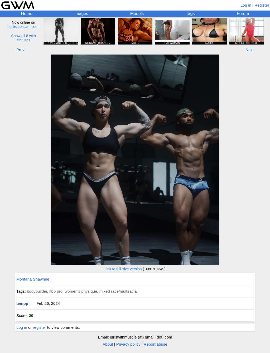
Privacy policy (128, 344)
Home (26, 13)
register (39, 327)
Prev (20, 49)
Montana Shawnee (32, 279)
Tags (190, 13)
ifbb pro (55, 291)
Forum (243, 13)
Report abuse (155, 344)
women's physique (81, 291)
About (108, 344)
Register (261, 5)
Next (249, 49)
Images (81, 13)
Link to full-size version (123, 269)
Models (137, 13)
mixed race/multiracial (118, 291)
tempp (22, 303)
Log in (245, 5)
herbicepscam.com (22, 26)
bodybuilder (37, 291)
